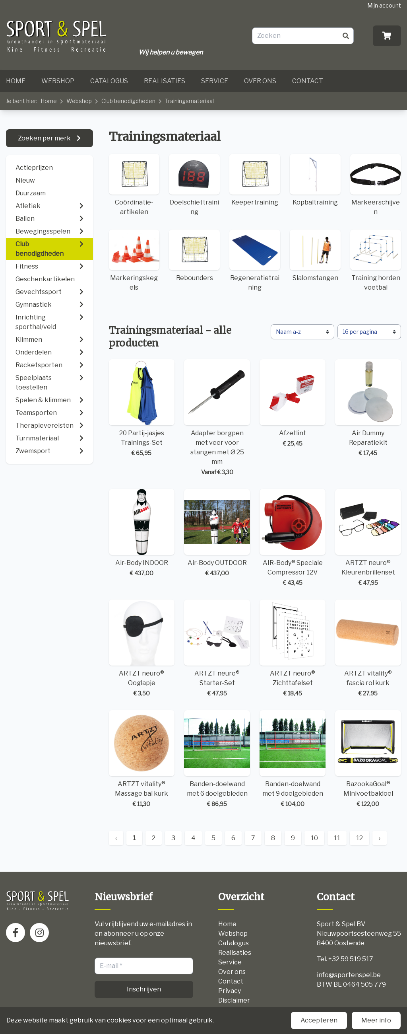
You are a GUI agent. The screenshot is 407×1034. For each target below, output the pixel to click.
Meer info (376, 1020)
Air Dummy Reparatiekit (368, 408)
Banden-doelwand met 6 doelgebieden (217, 759)
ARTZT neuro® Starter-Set (217, 648)
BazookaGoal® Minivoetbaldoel (368, 759)
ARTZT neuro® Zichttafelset (293, 648)
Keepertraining (254, 180)
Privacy (229, 991)
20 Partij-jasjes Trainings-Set (142, 408)
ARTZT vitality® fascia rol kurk (368, 648)
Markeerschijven (375, 185)
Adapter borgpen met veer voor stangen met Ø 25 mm (217, 417)
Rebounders (194, 256)
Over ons (260, 81)
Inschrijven (144, 989)
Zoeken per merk (45, 138)
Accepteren (318, 1020)
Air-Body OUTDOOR (217, 533)
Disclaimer (234, 1000)
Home (15, 81)
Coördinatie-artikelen (134, 185)
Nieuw (25, 180)
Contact (307, 81)
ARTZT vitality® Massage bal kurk (142, 759)
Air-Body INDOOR (142, 533)
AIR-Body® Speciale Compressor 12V (293, 538)
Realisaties (164, 81)
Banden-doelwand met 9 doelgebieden (293, 759)
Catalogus (109, 81)
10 (314, 838)
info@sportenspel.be (349, 975)
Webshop (57, 81)
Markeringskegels (134, 260)
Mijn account (384, 5)
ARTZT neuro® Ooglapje (142, 648)
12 (359, 838)
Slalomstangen (315, 256)
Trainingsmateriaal (189, 100)
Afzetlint (293, 403)
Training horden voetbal (375, 260)
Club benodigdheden (128, 100)
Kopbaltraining (315, 180)
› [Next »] (379, 838)
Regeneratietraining (254, 260)
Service (214, 81)
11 (337, 838)
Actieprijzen (34, 167)
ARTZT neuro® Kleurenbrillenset (368, 538)
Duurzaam (31, 193)
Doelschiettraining (194, 185)
